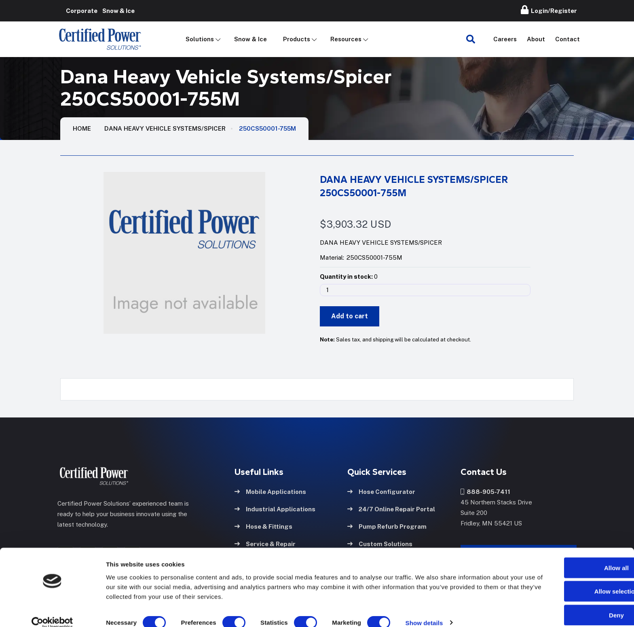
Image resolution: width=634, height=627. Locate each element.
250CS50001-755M (267, 128)
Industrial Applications (275, 508)
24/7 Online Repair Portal (391, 508)
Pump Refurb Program (387, 525)
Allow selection (566, 579)
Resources (345, 39)
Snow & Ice (250, 39)
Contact (567, 39)
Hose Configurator (381, 490)
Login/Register (549, 9)
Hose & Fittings (263, 525)
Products (296, 39)
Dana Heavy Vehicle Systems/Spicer (165, 128)
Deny (566, 603)
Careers (505, 39)
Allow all (566, 556)
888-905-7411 (485, 490)
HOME (82, 128)
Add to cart (349, 316)
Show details (424, 611)
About (536, 39)
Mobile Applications (270, 490)
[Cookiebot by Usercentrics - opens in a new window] (52, 611)
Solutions (200, 39)
